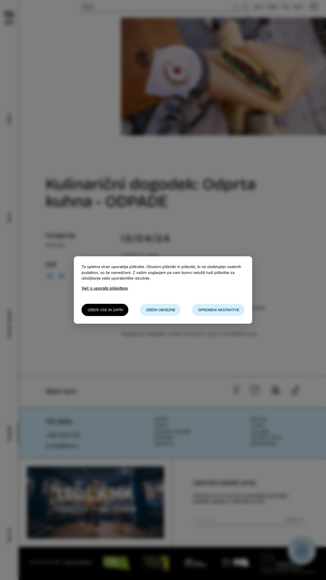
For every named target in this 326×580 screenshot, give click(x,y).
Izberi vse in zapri (105, 310)
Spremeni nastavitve (218, 310)
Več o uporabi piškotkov (105, 288)
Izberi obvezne (160, 310)
